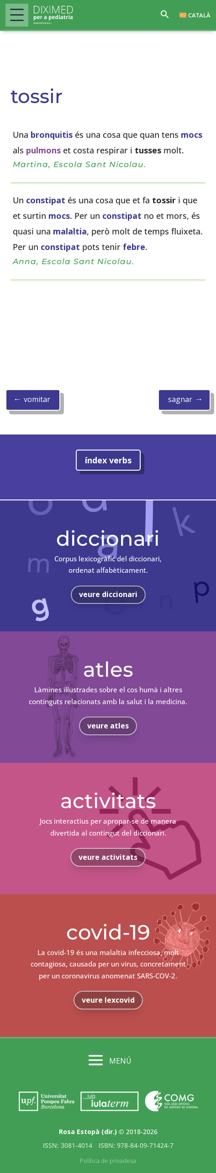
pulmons (43, 150)
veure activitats (108, 857)
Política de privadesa (108, 1161)
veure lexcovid (108, 1000)
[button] (164, 17)
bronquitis (52, 134)
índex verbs (108, 460)
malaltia (70, 231)
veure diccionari (108, 594)
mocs (191, 134)
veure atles (108, 726)
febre (134, 246)
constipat (45, 200)
